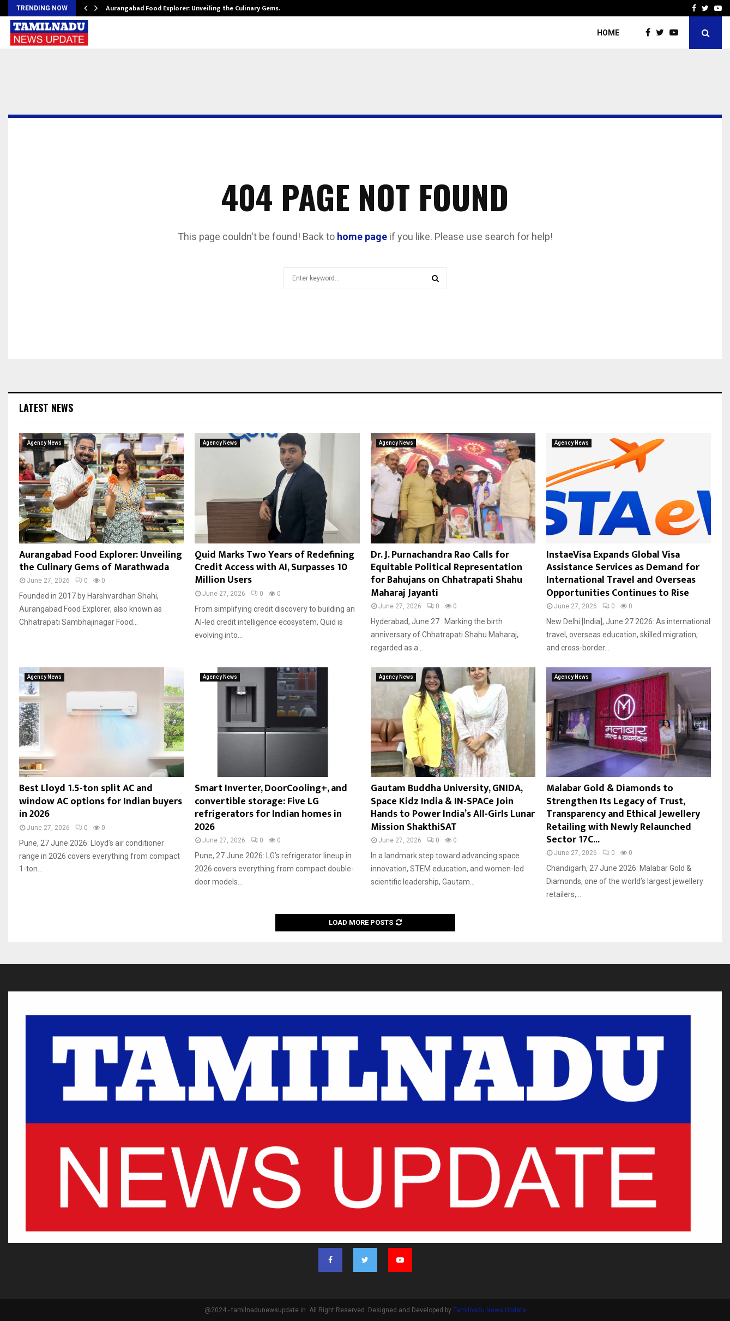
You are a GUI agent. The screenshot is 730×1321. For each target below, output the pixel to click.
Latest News (46, 408)
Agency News (44, 443)
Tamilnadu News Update (489, 1310)
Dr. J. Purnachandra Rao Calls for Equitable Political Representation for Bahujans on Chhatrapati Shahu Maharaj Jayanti (446, 574)
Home (608, 32)
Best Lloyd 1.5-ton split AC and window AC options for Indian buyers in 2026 (100, 801)
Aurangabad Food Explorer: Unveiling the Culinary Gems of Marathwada (100, 561)
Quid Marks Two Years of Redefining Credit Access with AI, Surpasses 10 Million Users (274, 568)
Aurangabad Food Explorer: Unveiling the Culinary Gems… (195, 8)
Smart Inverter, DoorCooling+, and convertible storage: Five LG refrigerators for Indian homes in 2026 (271, 807)
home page (362, 236)
